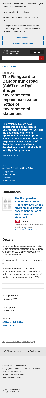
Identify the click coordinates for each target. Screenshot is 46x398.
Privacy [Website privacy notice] (36, 369)
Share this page (14, 351)
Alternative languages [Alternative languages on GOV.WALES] (11, 377)
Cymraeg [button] (37, 52)
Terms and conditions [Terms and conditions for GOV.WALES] (11, 372)
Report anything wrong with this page (18, 342)
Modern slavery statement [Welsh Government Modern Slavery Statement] (13, 374)
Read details (9, 155)
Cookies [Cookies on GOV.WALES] (26, 369)
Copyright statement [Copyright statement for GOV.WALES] (11, 369)
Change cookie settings (23, 43)
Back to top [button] (35, 351)
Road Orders (10, 66)
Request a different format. (26, 229)
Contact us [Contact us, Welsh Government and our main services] (7, 366)
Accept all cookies (22, 38)
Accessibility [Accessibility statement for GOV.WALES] (20, 366)
